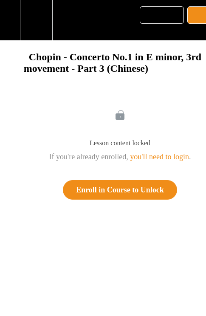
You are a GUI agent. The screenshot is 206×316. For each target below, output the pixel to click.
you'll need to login (159, 156)
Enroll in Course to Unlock (120, 190)
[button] (10, 20)
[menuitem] (36, 20)
